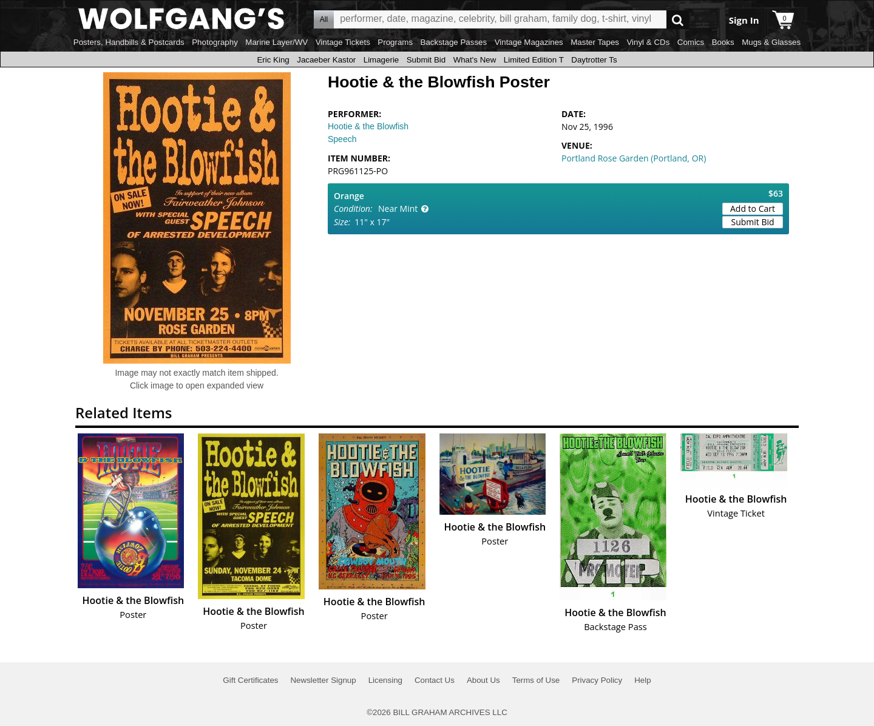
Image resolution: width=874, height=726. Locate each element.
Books (723, 42)
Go (677, 19)
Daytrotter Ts (594, 59)
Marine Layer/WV (276, 42)
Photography (215, 42)
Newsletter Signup (323, 680)
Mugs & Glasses (771, 42)
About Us (483, 680)
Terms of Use (536, 680)
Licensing (385, 680)
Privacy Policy (597, 680)
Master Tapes (595, 42)
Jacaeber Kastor (326, 59)
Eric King (273, 59)
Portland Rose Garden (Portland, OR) (633, 158)
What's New (474, 59)
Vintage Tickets (343, 42)
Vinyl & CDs (647, 42)
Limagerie (381, 59)
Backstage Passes (454, 42)
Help (642, 680)
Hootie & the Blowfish (368, 126)
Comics (690, 42)
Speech (342, 139)
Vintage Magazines (529, 42)
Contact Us (435, 680)
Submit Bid (426, 59)
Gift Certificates (250, 680)
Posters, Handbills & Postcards (129, 42)
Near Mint (398, 208)
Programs (395, 42)
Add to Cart (752, 208)
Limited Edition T (534, 59)
